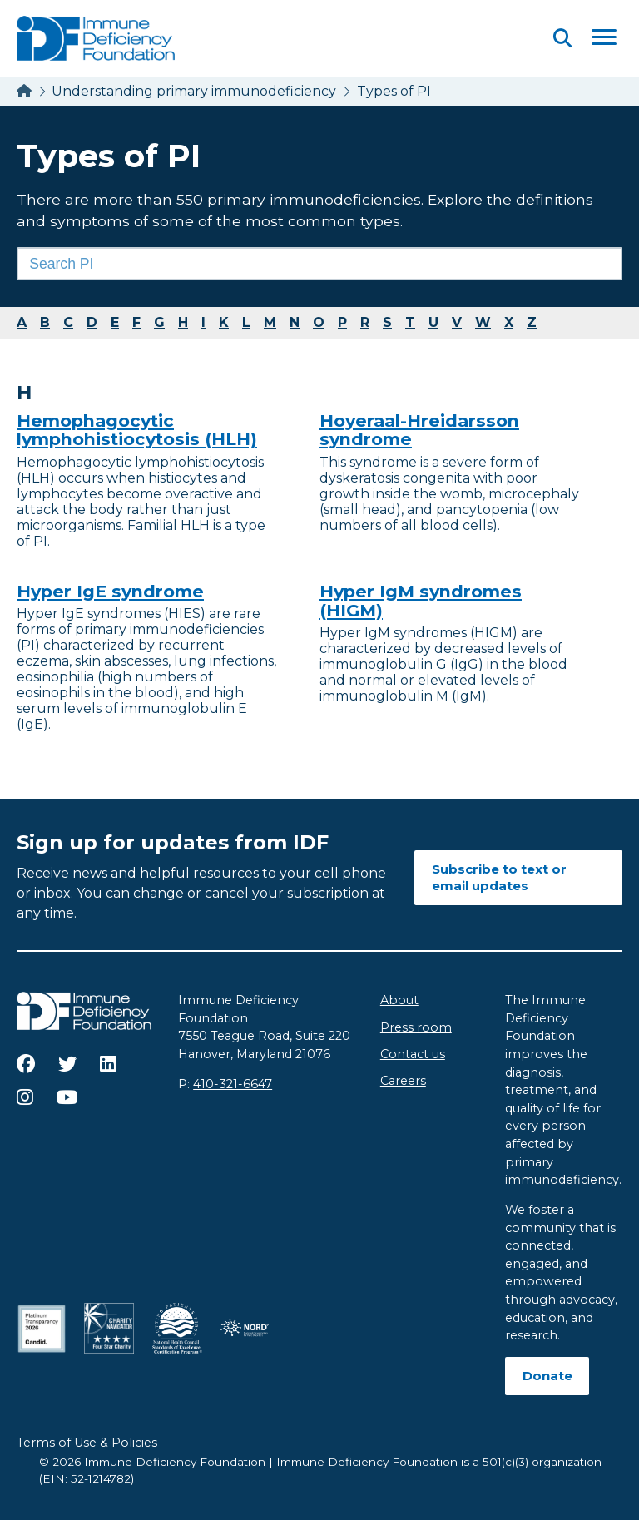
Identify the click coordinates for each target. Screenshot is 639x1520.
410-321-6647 (232, 1084)
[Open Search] (562, 37)
